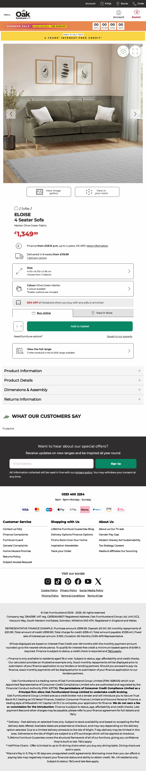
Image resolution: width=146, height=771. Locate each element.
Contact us (9, 529)
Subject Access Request (17, 562)
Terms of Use (95, 595)
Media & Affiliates (109, 551)
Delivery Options (61, 534)
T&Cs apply (114, 651)
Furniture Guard (13, 540)
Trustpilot (8, 428)
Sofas (25, 208)
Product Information (23, 371)
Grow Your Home (76, 540)
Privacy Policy (68, 590)
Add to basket (80, 326)
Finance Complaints (15, 534)
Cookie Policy (49, 590)
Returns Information (22, 399)
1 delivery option (37, 257)
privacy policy (83, 472)
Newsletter (71, 545)
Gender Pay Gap (109, 534)
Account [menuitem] (118, 14)
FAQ (19, 529)
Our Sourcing (129, 551)
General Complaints (15, 545)
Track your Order (61, 551)
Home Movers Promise (17, 551)
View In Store (101, 313)
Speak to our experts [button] (119, 336)
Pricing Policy (50, 595)
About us (104, 529)
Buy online (41, 313)
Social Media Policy (91, 590)
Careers (119, 545)
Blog (91, 529)
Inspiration (57, 545)
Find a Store (58, 540)
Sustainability (131, 540)
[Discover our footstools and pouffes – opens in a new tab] (65, 302)
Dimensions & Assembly (25, 390)
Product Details (18, 380)
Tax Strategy (106, 545)
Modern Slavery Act (111, 540)
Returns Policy (12, 556)
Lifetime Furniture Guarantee (69, 529)
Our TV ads (117, 529)
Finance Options (82, 534)
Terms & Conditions (73, 595)
